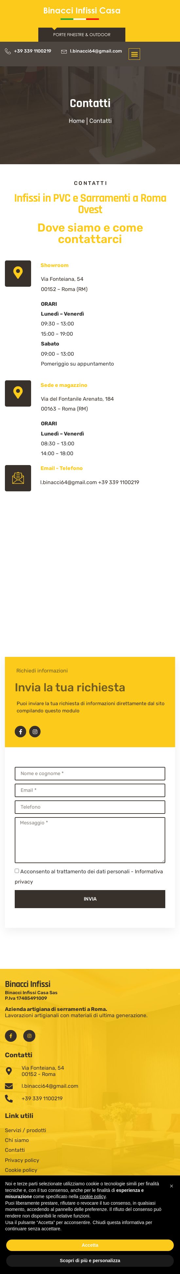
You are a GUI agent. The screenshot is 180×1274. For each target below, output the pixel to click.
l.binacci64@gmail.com (68, 482)
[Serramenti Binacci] (90, 606)
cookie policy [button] (92, 1196)
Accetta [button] (90, 1245)
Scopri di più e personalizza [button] (90, 1260)
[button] (134, 54)
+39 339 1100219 (118, 482)
